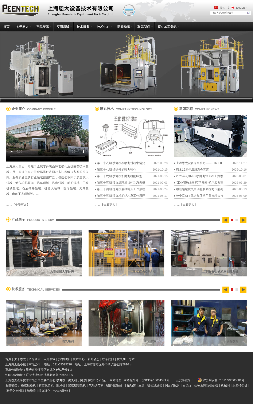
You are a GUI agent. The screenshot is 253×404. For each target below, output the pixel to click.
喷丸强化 (44, 390)
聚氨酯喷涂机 (77, 385)
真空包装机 (46, 385)
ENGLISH (241, 7)
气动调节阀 (96, 385)
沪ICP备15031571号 (155, 380)
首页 (8, 359)
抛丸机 (72, 380)
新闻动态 (93, 359)
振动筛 (131, 385)
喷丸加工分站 (126, 359)
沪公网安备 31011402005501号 (220, 380)
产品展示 (34, 359)
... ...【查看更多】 (18, 204)
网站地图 (115, 380)
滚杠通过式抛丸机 (144, 271)
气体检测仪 (60, 390)
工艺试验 (150, 341)
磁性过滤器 (154, 385)
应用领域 (49, 359)
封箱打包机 (240, 385)
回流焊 (187, 385)
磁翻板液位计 (115, 385)
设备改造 (232, 341)
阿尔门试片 (87, 380)
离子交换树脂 (15, 390)
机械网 (225, 385)
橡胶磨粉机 (28, 385)
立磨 (141, 385)
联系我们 (108, 359)
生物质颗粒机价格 (206, 385)
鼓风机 (60, 385)
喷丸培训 (68, 341)
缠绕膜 (31, 390)
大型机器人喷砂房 (62, 271)
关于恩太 (20, 359)
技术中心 (79, 359)
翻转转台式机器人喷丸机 (222, 271)
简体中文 (225, 7)
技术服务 (64, 359)
